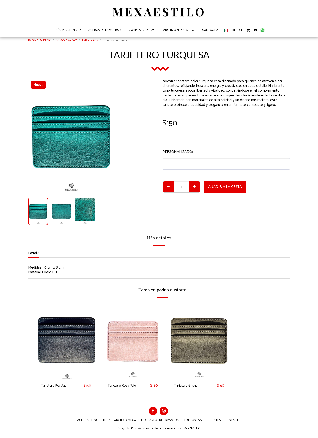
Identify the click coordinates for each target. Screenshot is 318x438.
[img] (66, 341)
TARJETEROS (90, 40)
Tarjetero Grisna (186, 386)
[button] (233, 30)
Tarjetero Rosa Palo (123, 386)
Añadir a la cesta (225, 187)
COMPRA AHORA (67, 40)
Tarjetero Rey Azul (55, 386)
